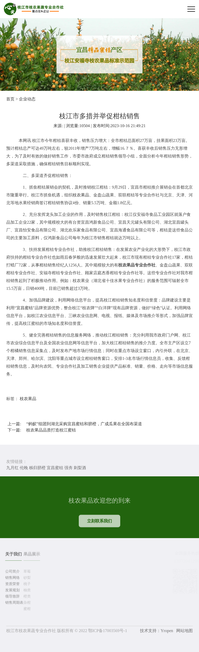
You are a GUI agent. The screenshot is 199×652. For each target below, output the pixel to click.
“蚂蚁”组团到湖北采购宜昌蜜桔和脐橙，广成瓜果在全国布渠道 (84, 424)
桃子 (26, 584)
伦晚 (24, 468)
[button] (99, 82)
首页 (10, 99)
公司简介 (11, 571)
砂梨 (26, 578)
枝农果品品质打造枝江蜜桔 (51, 430)
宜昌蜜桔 (24, 308)
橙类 (26, 596)
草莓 (26, 571)
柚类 (26, 590)
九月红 (12, 468)
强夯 (68, 468)
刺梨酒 (80, 468)
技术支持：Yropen (156, 631)
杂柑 (26, 603)
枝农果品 (81, 195)
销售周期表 (13, 603)
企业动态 (27, 99)
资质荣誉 (11, 584)
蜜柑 (26, 609)
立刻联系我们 (99, 523)
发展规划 (11, 590)
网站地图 (184, 631)
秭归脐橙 (37, 468)
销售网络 (11, 578)
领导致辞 (11, 596)
